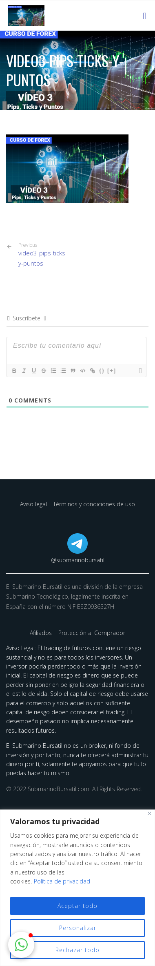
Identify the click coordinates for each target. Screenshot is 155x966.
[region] (77, 887)
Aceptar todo (77, 906)
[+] (111, 370)
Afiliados (41, 633)
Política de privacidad (62, 881)
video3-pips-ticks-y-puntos (44, 254)
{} (102, 370)
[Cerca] (149, 813)
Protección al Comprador (91, 633)
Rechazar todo (77, 950)
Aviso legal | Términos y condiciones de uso (77, 504)
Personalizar (77, 928)
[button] (21, 945)
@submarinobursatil (77, 560)
